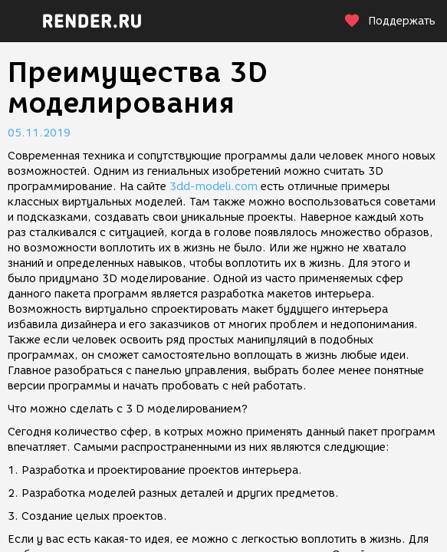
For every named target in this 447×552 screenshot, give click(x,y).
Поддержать (389, 21)
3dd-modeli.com (213, 186)
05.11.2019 (39, 133)
